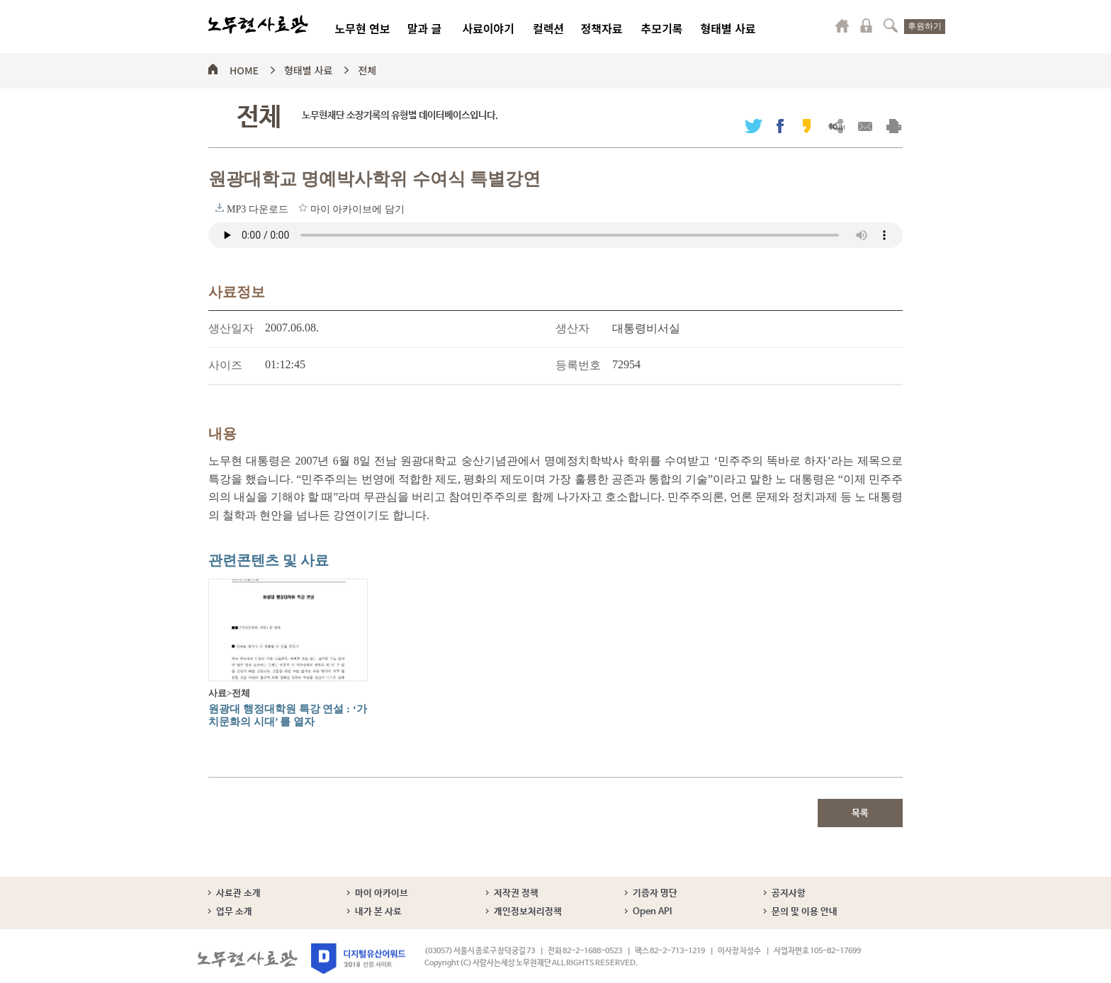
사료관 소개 (238, 893)
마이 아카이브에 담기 (303, 207)
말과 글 (424, 28)
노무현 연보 (362, 28)
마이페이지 (842, 25)
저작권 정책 (516, 893)
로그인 (867, 25)
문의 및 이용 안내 (805, 912)
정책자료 (602, 28)
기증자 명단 (655, 893)
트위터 (753, 126)
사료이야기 (488, 28)
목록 (860, 813)
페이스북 (780, 126)
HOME (244, 68)
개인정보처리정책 (528, 912)
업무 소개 (234, 912)
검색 (891, 25)
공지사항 (789, 893)
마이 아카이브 (381, 893)
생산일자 (231, 328)
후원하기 (925, 26)
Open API (652, 912)
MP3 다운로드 (219, 207)
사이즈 (225, 365)
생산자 (573, 328)
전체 (367, 68)
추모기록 (662, 28)
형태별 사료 (727, 28)
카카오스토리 (807, 126)
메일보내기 (865, 126)
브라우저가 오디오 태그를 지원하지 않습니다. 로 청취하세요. (555, 235)
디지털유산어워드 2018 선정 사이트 (358, 958)
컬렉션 (548, 28)
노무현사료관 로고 (258, 24)
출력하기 (894, 126)
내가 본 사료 (378, 912)
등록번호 (578, 365)
